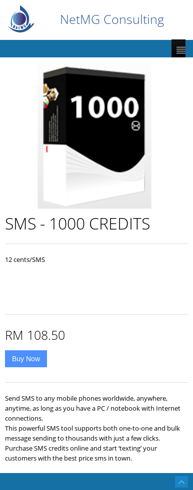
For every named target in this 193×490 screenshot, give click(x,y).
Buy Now (26, 359)
